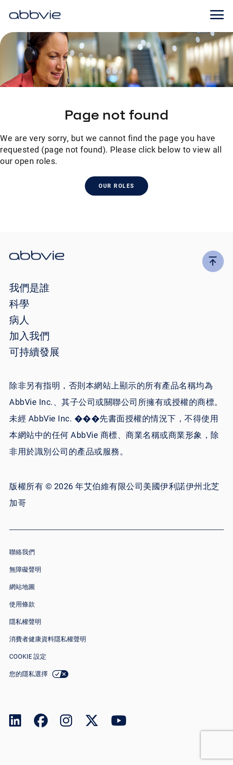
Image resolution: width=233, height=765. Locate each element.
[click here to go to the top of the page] (213, 261)
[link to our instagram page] (66, 722)
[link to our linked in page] (15, 722)
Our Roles (116, 186)
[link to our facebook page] (41, 722)
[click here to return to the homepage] (35, 16)
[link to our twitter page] (92, 722)
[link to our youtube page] (119, 722)
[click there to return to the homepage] (116, 257)
